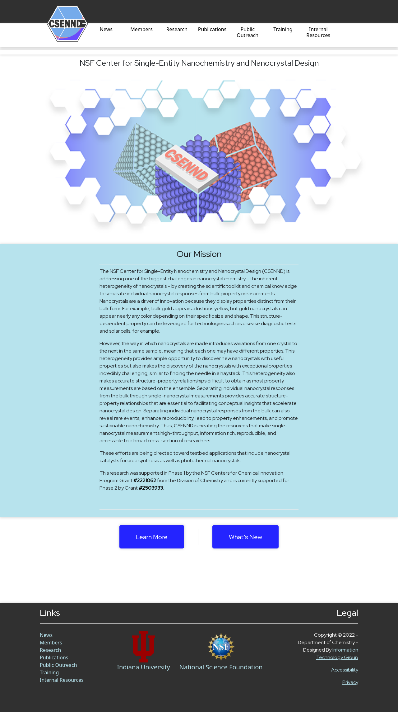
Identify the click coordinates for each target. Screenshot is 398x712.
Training (282, 29)
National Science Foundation (221, 667)
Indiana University (143, 667)
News (106, 29)
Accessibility (344, 670)
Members (141, 29)
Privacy (350, 682)
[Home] (60, 35)
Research (177, 29)
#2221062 (144, 480)
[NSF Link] (221, 646)
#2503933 (151, 488)
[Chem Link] (143, 646)
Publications (212, 29)
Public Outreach (247, 32)
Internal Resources (318, 32)
